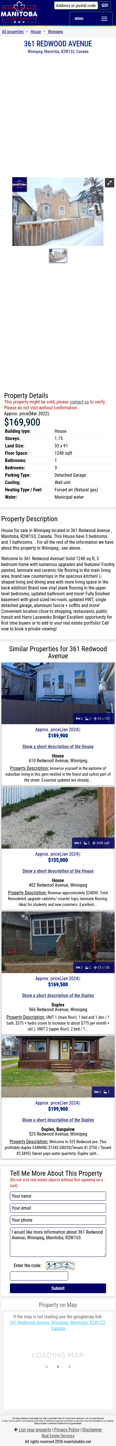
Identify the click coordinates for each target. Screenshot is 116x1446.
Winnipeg (55, 31)
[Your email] (58, 1208)
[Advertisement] (58, 115)
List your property (32, 1430)
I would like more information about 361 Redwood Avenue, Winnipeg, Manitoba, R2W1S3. (58, 1242)
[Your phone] (58, 1220)
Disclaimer (92, 1430)
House (36, 31)
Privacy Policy (67, 1430)
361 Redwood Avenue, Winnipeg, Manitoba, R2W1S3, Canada (58, 1325)
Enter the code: (27, 1265)
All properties (13, 31)
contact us (79, 402)
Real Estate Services (58, 1435)
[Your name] (58, 1196)
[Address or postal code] (76, 5)
